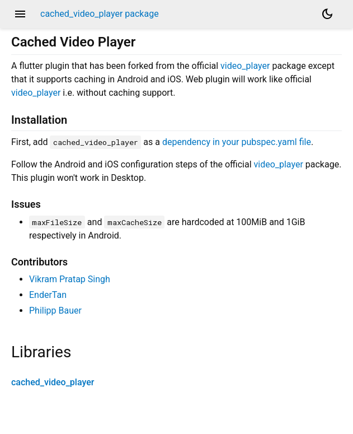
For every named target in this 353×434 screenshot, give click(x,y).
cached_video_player (52, 382)
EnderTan (48, 295)
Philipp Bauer (55, 310)
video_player (245, 65)
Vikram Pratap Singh (69, 279)
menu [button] (20, 14)
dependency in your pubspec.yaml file (236, 142)
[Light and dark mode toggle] (327, 14)
